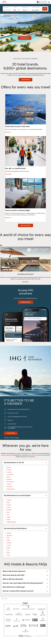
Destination (6, 7)
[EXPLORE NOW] (25, 79)
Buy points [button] (8, 174)
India (8, 512)
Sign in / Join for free (41, 2)
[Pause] (1, 245)
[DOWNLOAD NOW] (25, 302)
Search (45, 8)
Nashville (9, 479)
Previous (3, 265)
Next (48, 265)
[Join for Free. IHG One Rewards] (11, 433)
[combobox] (8, 10)
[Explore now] (24, 38)
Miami (8, 476)
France (8, 507)
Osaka (8, 547)
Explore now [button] (24, 38)
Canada (9, 504)
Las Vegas (9, 472)
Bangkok (9, 533)
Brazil (8, 502)
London (9, 545)
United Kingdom (11, 521)
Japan (8, 517)
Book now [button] (7, 132)
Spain (8, 519)
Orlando (9, 484)
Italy (8, 514)
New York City (10, 481)
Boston (9, 467)
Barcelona (9, 535)
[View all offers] (25, 225)
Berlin (8, 537)
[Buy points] (8, 174)
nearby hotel (34, 455)
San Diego (9, 486)
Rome (8, 552)
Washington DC (11, 489)
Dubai (8, 540)
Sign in (17, 437)
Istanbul (9, 542)
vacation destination (6, 455)
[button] (49, 2)
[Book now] (8, 132)
